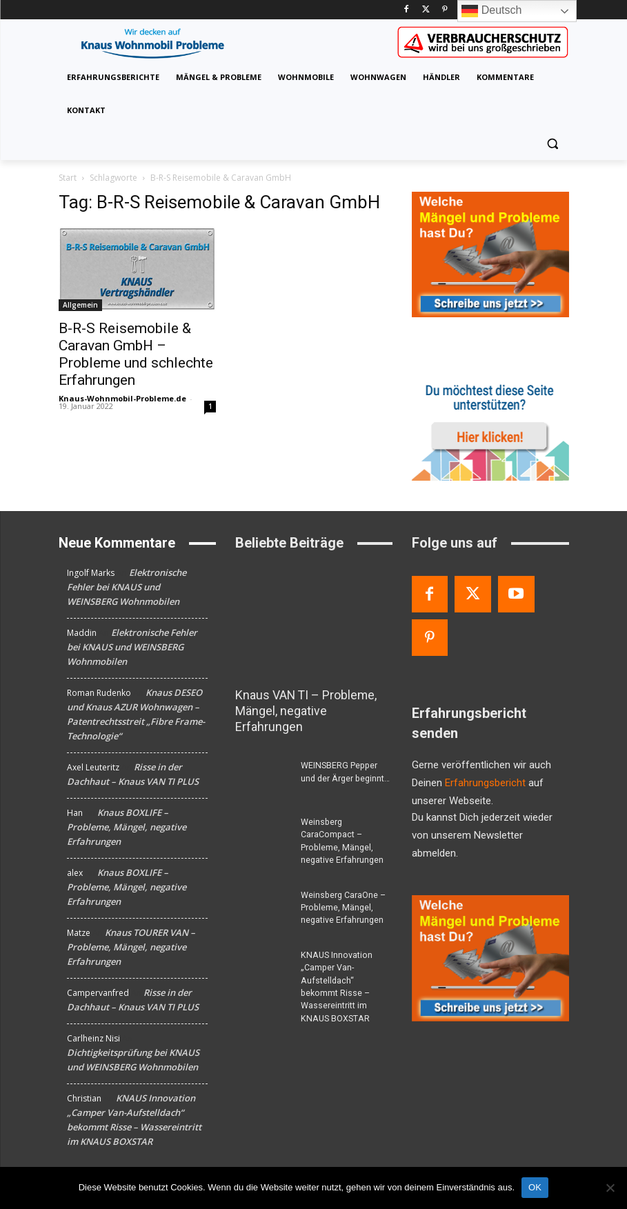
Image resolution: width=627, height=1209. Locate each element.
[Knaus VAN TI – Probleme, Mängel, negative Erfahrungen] (313, 622)
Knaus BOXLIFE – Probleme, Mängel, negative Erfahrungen (126, 827)
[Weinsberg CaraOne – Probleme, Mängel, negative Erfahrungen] (262, 890)
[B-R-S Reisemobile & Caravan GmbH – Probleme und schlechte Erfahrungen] (137, 269)
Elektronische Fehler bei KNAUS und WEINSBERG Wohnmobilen (126, 587)
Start (68, 177)
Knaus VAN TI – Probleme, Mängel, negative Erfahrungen (311, 702)
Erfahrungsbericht (485, 783)
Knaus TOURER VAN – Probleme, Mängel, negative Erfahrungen (131, 947)
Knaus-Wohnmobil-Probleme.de (122, 398)
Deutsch (491, 11)
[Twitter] (426, 10)
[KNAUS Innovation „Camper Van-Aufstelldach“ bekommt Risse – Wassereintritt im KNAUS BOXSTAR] (262, 949)
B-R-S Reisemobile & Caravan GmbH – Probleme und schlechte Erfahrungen (136, 354)
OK (534, 1187)
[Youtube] (516, 594)
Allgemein (80, 305)
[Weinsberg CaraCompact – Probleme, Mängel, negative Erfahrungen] (262, 818)
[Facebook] (407, 10)
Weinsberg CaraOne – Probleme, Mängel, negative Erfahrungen (343, 889)
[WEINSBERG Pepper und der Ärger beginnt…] (262, 762)
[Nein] (610, 1188)
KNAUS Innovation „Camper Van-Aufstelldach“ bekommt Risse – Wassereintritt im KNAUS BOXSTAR (345, 961)
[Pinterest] (444, 10)
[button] (553, 144)
